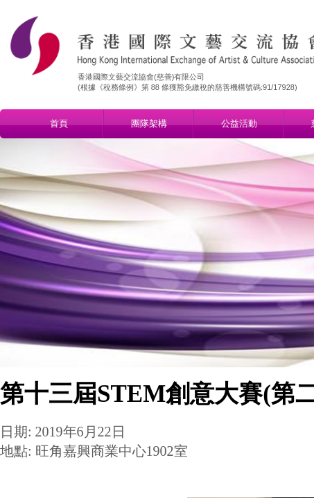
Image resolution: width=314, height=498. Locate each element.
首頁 (59, 123)
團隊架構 (149, 123)
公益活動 (239, 123)
